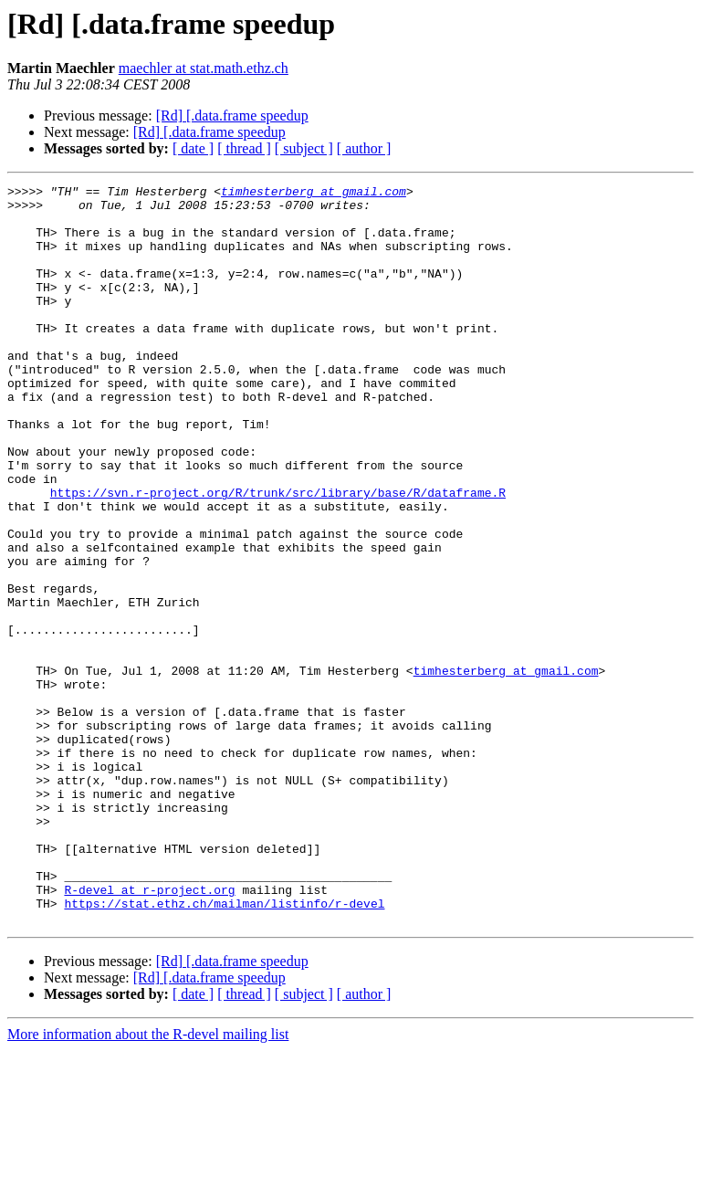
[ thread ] (244, 148)
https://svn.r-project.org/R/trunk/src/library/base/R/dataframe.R (278, 555)
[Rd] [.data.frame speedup (232, 115)
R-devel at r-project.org (149, 1032)
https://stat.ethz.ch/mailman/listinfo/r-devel (224, 1048)
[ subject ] (304, 148)
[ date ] (193, 148)
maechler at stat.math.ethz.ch (203, 68)
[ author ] (364, 148)
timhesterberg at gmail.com (313, 193)
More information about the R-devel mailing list (147, 1182)
